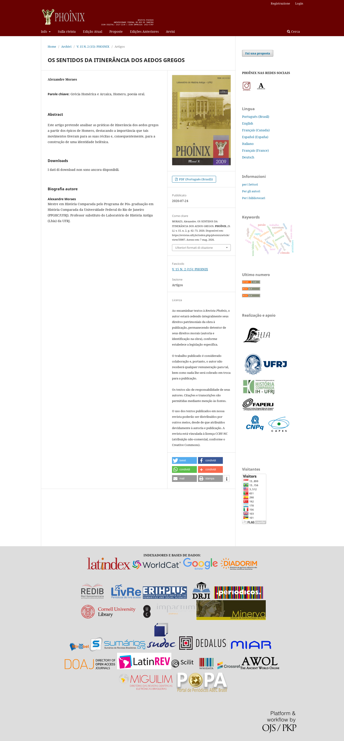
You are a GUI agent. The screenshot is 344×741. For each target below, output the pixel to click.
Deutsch (248, 157)
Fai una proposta (257, 53)
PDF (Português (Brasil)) (195, 179)
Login (299, 3)
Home (52, 46)
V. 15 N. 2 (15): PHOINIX (93, 46)
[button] (184, 460)
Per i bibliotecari (253, 198)
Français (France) (255, 150)
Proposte (116, 31)
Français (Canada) (256, 130)
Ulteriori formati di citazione (194, 248)
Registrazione (280, 3)
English (247, 123)
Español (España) (255, 137)
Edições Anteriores (144, 31)
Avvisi (170, 31)
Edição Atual (92, 31)
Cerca (293, 31)
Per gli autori (251, 191)
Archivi (66, 46)
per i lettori (250, 184)
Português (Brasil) (255, 116)
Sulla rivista (67, 31)
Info (44, 31)
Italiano (248, 144)
